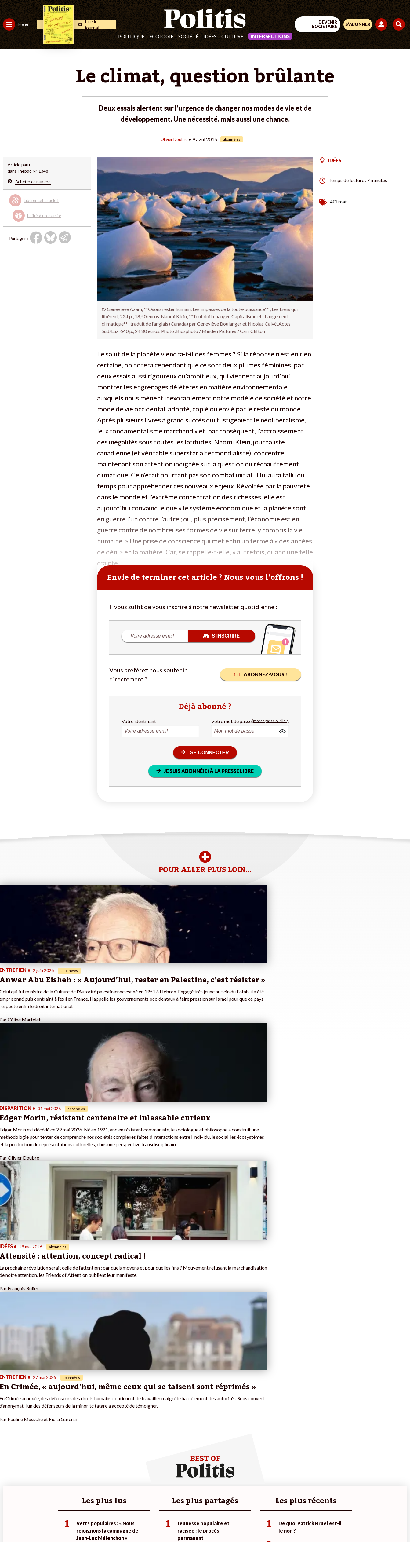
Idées (209, 36)
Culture (232, 36)
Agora (9, 1398)
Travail (32, 1398)
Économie (35, 1404)
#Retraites (110, 1417)
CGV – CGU (206, 1499)
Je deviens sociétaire (72, 1411)
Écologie (161, 36)
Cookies (326, 1499)
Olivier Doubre (174, 139)
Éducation (35, 1411)
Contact (78, 1499)
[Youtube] (163, 1521)
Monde (9, 1436)
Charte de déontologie (162, 1499)
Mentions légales (113, 1499)
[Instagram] (182, 1521)
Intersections (270, 36)
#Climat (338, 201)
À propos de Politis (70, 1436)
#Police (107, 1404)
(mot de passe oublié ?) (270, 720)
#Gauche (108, 1411)
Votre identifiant (139, 721)
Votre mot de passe (231, 721)
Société (188, 36)
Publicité (300, 1499)
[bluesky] (144, 1521)
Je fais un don (65, 1404)
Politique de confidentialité (255, 1499)
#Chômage (110, 1424)
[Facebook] (125, 1521)
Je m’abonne (63, 1417)
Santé (31, 1417)
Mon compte (64, 1443)
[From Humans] (201, 1521)
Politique (131, 36)
